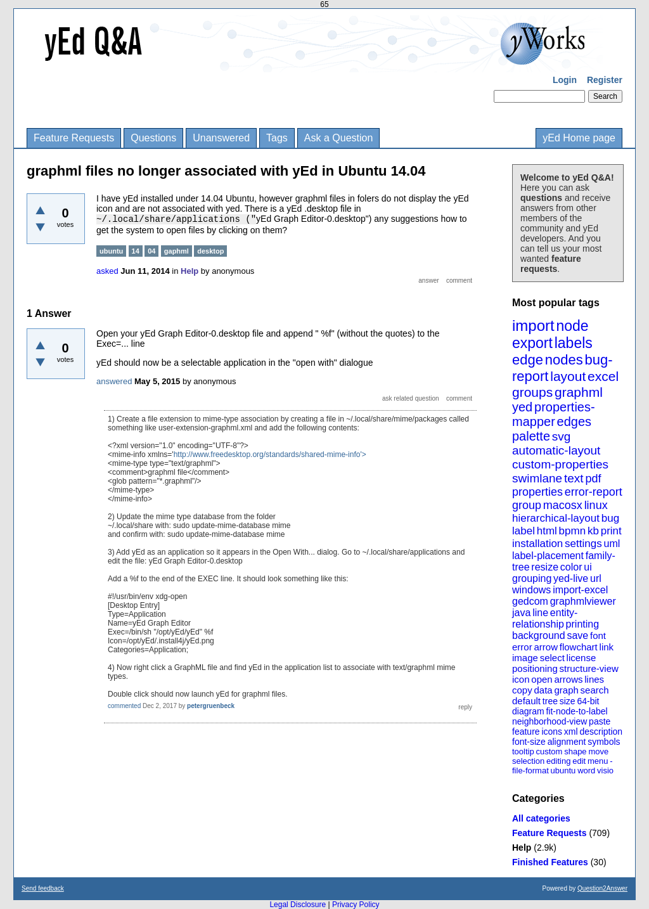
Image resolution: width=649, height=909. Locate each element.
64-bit (588, 701)
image (525, 657)
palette (531, 436)
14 (135, 251)
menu (598, 761)
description (600, 731)
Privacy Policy (356, 904)
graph (566, 690)
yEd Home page (579, 137)
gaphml (176, 251)
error (522, 646)
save (577, 635)
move (598, 751)
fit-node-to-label (576, 711)
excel (603, 376)
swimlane (537, 478)
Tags (277, 137)
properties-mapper (553, 414)
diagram (528, 711)
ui (587, 567)
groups (532, 392)
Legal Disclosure (297, 904)
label (523, 531)
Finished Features (550, 862)
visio (605, 770)
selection (528, 761)
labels (574, 343)
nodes (564, 360)
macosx (562, 505)
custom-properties (560, 464)
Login (565, 80)
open (541, 679)
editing (558, 761)
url (595, 578)
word (586, 770)
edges (574, 422)
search (595, 690)
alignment (567, 742)
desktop (210, 251)
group (526, 505)
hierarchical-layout (556, 518)
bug (610, 518)
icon (521, 679)
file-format (530, 770)
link (607, 646)
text (574, 478)
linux (596, 505)
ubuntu (563, 770)
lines (594, 679)
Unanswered (221, 137)
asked (107, 271)
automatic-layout (556, 450)
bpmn (572, 531)
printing (582, 624)
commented (124, 705)
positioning (535, 668)
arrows (568, 679)
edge (527, 360)
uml (611, 543)
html (547, 531)
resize (544, 567)
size (567, 701)
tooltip (523, 751)
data (543, 690)
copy (522, 690)
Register (604, 80)
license (581, 657)
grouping (531, 578)
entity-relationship (544, 618)
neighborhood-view (549, 721)
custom (549, 751)
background (538, 635)
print (611, 531)
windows (531, 589)
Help (521, 847)
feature (526, 731)
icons (551, 731)
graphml (579, 392)
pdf (593, 478)
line (540, 612)
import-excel (580, 589)
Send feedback (43, 888)
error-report (593, 492)
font (598, 635)
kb (593, 531)
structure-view (589, 668)
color (571, 567)
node (572, 326)
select (552, 657)
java (521, 612)
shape (575, 751)
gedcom (530, 601)
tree (550, 701)
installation (537, 544)
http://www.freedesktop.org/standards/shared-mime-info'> (270, 454)
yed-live (570, 578)
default (526, 700)
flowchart (579, 646)
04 (151, 251)
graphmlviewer (583, 601)
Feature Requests (74, 137)
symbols (604, 742)
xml (571, 731)
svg (561, 436)
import (533, 325)
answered (114, 381)
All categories (541, 818)
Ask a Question (338, 137)
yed (522, 407)
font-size (529, 742)
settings (583, 544)
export (532, 343)
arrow (546, 646)
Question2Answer (602, 888)
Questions (153, 137)
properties (537, 492)
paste (599, 721)
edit (579, 761)
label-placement (548, 555)
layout (568, 376)
